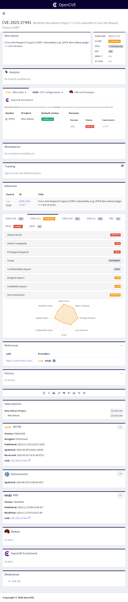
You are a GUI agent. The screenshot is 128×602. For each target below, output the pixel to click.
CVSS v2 (95, 218)
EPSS (14, 226)
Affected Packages (82, 92)
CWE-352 (16, 581)
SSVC (35, 226)
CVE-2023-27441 (16, 22)
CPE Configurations (48, 92)
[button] (4, 13)
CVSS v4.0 (15, 218)
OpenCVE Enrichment (19, 100)
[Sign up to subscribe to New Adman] (117, 416)
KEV (115, 218)
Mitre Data (16, 92)
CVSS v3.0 (71, 218)
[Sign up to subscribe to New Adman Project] (117, 411)
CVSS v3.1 (42, 218)
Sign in (7, 173)
